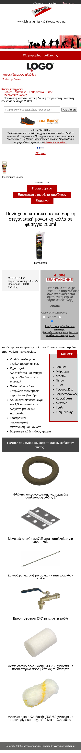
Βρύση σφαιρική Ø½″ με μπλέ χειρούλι (40, 618)
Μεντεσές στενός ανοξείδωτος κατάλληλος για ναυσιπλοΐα (40, 540)
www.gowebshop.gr (64, 746)
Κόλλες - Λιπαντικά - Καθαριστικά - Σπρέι (28, 92)
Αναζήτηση (69, 109)
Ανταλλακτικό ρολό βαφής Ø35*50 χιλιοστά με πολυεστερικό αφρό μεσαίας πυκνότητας (40, 668)
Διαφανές (61, 312)
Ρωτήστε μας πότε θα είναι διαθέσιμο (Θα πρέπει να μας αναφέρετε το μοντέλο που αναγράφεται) (60, 331)
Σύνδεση (68, 3)
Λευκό (44, 312)
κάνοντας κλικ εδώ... (55, 142)
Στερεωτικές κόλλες (15, 95)
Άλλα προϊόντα (12, 79)
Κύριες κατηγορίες (45, 3)
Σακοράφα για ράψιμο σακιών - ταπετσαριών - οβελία (40, 577)
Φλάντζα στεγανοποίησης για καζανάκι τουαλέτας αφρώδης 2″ (40, 496)
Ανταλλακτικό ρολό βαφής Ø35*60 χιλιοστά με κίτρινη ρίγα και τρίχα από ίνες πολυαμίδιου (40, 718)
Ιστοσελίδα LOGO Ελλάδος (19, 74)
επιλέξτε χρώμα (53, 314)
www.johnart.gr (32, 746)
